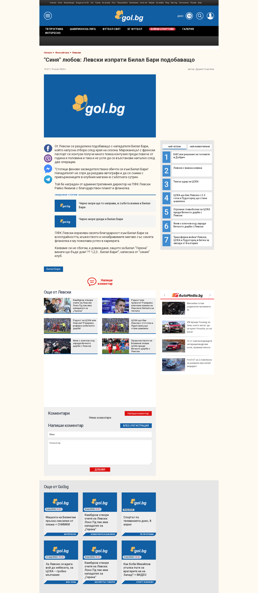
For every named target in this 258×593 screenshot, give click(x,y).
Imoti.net (143, 3)
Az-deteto (160, 3)
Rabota (151, 3)
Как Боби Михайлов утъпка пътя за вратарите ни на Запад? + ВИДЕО (136, 569)
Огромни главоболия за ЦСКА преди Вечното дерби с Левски (191, 212)
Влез (126, 425)
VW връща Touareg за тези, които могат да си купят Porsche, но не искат (187, 327)
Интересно (70, 534)
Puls (114, 3)
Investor (53, 3)
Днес (185, 16)
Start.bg (174, 3)
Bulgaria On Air (82, 3)
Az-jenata (106, 3)
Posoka (193, 3)
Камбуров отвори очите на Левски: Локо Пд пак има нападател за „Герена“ (83, 305)
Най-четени (174, 147)
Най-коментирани (200, 147)
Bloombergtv (69, 3)
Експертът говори (105, 582)
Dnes (60, 3)
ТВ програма (147, 534)
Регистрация (140, 425)
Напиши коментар (105, 281)
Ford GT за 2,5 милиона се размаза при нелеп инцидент (187, 364)
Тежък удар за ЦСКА (186, 181)
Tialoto (98, 3)
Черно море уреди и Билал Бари (101, 219)
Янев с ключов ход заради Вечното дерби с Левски (189, 225)
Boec (200, 3)
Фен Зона (71, 582)
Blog (167, 3)
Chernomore (184, 3)
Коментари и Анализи (103, 534)
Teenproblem (122, 3)
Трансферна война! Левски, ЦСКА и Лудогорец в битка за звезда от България (191, 240)
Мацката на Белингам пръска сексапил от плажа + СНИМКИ (61, 521)
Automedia (133, 3)
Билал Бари (53, 269)
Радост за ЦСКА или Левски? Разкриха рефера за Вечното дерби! (84, 324)
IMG (44, 3)
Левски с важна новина (187, 167)
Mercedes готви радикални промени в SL (186, 308)
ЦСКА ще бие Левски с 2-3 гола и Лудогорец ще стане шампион (190, 198)
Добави (100, 469)
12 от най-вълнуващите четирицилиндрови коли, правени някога (187, 345)
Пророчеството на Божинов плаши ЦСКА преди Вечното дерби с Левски (141, 346)
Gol (92, 3)
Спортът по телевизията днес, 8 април (137, 521)
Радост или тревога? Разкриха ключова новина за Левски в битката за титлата (142, 305)
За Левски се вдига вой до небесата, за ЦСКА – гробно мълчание (59, 569)
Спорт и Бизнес (145, 582)
